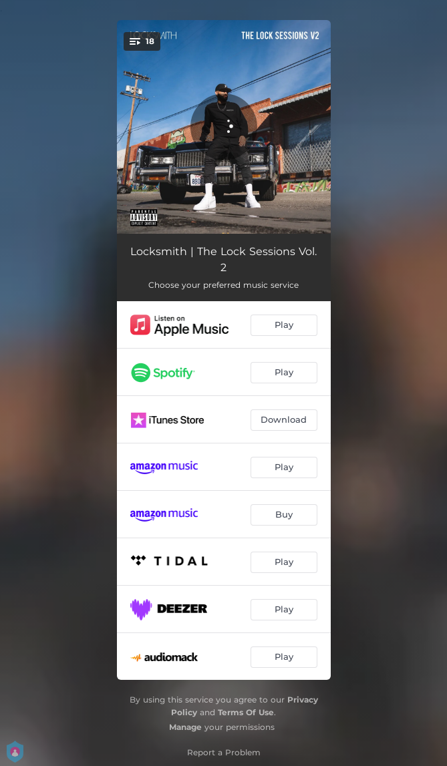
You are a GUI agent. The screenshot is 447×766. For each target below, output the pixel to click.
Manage (185, 727)
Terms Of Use (246, 712)
